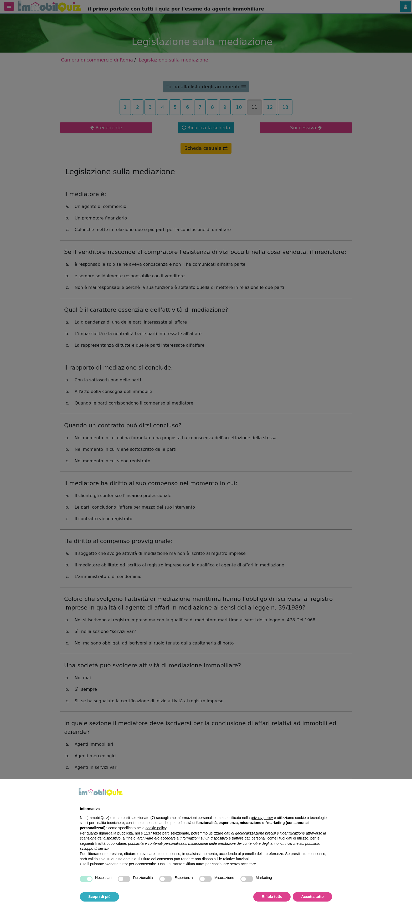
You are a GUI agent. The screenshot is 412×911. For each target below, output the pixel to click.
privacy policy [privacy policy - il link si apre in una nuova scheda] (262, 818)
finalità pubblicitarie (110, 843)
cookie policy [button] (156, 828)
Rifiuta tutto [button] (272, 896)
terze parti (161, 833)
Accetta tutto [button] (312, 896)
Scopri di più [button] (99, 896)
